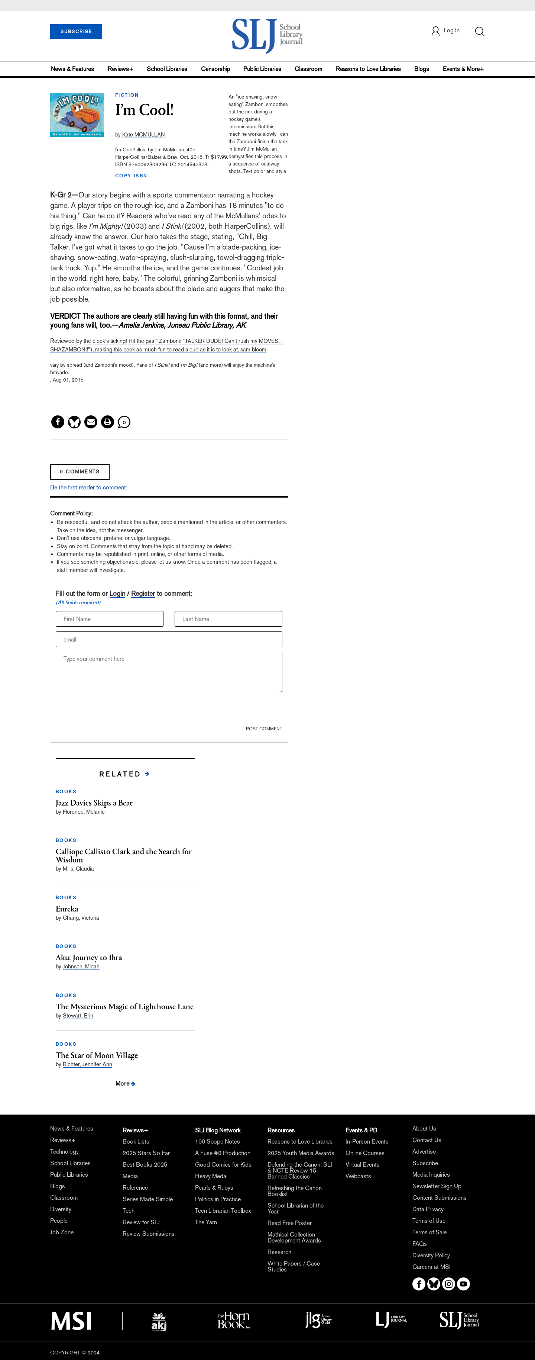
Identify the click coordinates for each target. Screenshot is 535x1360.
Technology (64, 1151)
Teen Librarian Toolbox (223, 1210)
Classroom (308, 69)
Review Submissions (149, 1233)
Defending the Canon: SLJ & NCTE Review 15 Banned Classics (300, 1170)
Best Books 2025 (145, 1164)
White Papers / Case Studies (294, 1266)
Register (143, 593)
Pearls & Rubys (214, 1187)
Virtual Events (363, 1164)
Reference (135, 1187)
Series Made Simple (148, 1199)
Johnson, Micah (81, 966)
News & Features (72, 69)
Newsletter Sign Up (436, 1186)
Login (117, 593)
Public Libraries (262, 69)
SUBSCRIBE (76, 31)
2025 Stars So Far (146, 1153)
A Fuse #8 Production (222, 1153)
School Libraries (167, 69)
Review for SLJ (141, 1222)
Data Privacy (428, 1209)
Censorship (215, 69)
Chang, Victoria (81, 917)
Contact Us (426, 1140)
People (59, 1220)
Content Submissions (439, 1197)
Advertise (424, 1151)
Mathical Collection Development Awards (294, 1237)
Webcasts (358, 1176)
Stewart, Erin (78, 1015)
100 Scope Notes (217, 1141)
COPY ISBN (131, 176)
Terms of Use (428, 1220)
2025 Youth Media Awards (301, 1153)
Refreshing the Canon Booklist (295, 1190)
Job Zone (62, 1232)
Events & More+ (463, 69)
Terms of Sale (429, 1232)
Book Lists (136, 1141)
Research (279, 1251)
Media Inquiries (431, 1174)
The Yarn (206, 1222)
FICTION (127, 95)
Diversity (60, 1209)
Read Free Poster (290, 1222)
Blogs (421, 69)
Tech (128, 1210)
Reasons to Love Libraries (368, 69)
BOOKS (66, 791)
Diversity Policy (431, 1255)
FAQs (419, 1243)
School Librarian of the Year (296, 1208)
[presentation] (112, 711)
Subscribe (425, 1163)
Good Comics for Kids (223, 1164)
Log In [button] (445, 31)
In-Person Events (367, 1141)
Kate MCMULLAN (143, 134)
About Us (424, 1128)
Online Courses (365, 1153)
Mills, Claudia (78, 868)
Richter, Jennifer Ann (87, 1064)
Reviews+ (120, 69)
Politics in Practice (218, 1199)
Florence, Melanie (84, 811)
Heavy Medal (211, 1176)
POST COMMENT (264, 729)
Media (130, 1176)
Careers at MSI (431, 1266)
